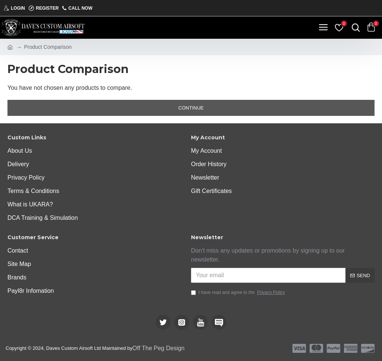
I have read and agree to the (238, 292)
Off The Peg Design (158, 348)
